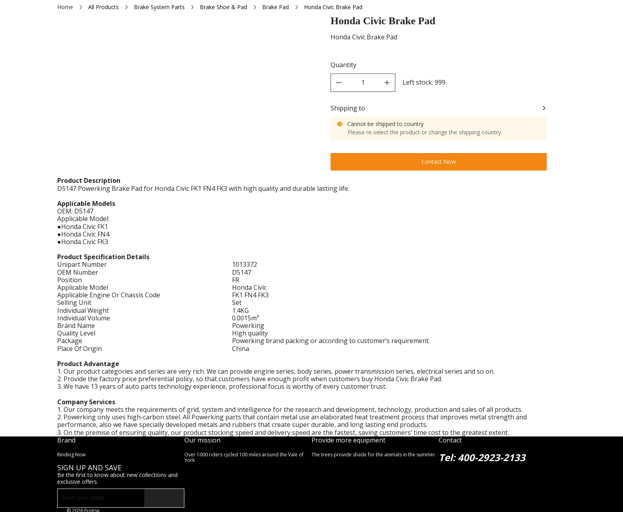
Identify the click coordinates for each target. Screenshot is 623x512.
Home (65, 7)
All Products (103, 7)
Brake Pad (275, 7)
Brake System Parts (159, 7)
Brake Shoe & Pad (223, 7)
